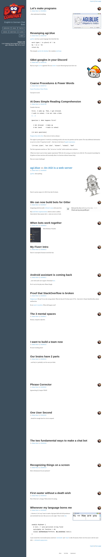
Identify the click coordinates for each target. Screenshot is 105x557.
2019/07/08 (43, 104)
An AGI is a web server (58, 167)
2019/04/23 (43, 467)
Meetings (13, 32)
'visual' (67, 538)
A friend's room (49, 208)
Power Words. (44, 89)
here (54, 280)
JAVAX (14, 28)
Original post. (33, 299)
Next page (98, 1)
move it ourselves (38, 305)
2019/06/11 (43, 277)
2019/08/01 (43, 11)
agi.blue (32, 39)
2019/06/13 (43, 249)
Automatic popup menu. (41, 540)
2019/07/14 (43, 85)
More (60, 553)
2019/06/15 (43, 295)
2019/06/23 (43, 225)
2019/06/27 (43, 205)
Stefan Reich (35, 11)
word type (58, 51)
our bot (40, 65)
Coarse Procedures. (35, 89)
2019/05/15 (43, 344)
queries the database (43, 51)
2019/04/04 (43, 510)
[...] (34, 116)
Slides (21, 32)
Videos (5, 32)
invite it (54, 65)
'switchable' (59, 538)
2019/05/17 (43, 316)
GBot (22, 35)
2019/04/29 (43, 443)
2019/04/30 (43, 415)
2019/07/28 (43, 35)
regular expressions (70, 142)
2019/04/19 (43, 495)
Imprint (92, 1)
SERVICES (7, 28)
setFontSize (43, 532)
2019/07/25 (43, 62)
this (65, 516)
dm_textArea (60, 532)
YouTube (66, 553)
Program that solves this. (36, 136)
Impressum (73, 553)
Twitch (21, 28)
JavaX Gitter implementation (39, 211)
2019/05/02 (43, 387)
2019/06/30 (43, 170)
